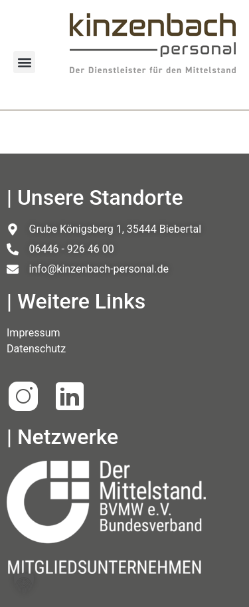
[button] (24, 62)
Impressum (33, 332)
